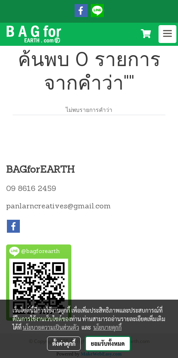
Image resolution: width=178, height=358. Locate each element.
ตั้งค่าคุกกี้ (63, 343)
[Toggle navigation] (167, 34)
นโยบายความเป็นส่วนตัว (51, 327)
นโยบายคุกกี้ (107, 327)
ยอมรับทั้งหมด (108, 343)
